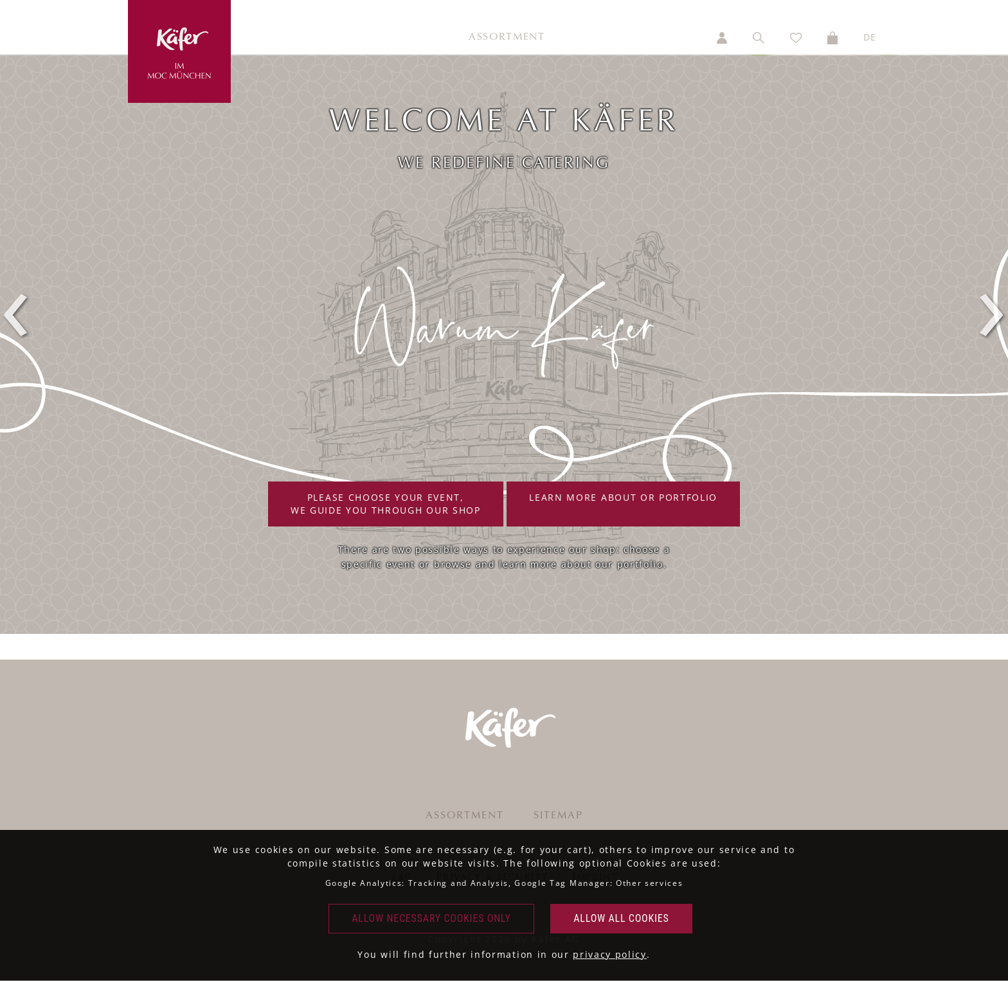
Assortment (507, 37)
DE (870, 37)
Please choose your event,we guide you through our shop (386, 503)
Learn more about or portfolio (623, 503)
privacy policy (610, 954)
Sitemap (558, 816)
